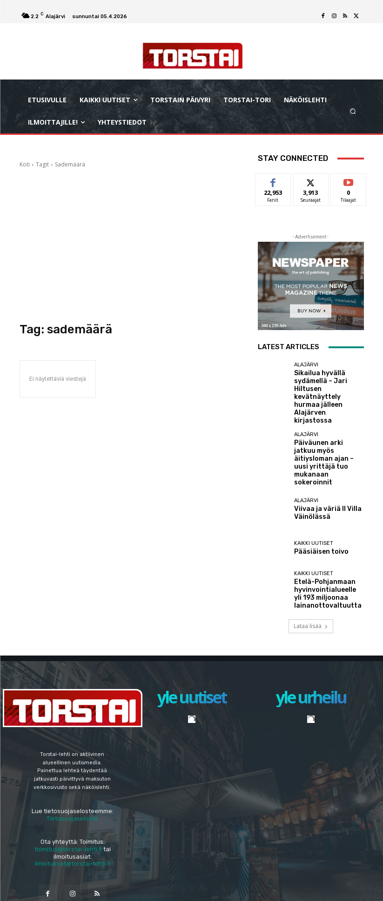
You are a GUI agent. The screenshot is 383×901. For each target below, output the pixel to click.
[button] (352, 111)
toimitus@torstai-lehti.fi (68, 797)
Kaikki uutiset (313, 496)
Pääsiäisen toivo (316, 505)
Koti (25, 164)
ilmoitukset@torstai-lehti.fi (72, 811)
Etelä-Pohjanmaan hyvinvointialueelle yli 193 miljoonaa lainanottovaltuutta (327, 543)
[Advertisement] (132, 241)
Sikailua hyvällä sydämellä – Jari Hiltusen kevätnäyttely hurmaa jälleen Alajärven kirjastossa (328, 385)
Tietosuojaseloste (72, 766)
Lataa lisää (311, 574)
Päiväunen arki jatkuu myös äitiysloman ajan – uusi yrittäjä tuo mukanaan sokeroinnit (326, 427)
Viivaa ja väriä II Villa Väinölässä (320, 466)
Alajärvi (306, 364)
